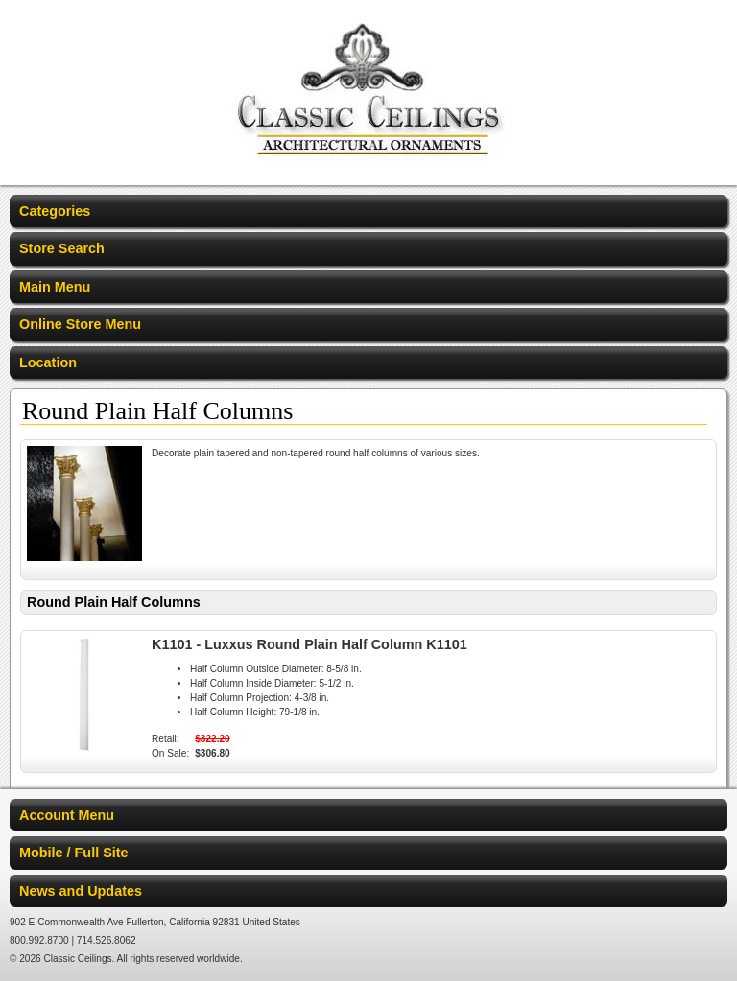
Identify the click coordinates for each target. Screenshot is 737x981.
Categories (54, 211)
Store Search (62, 248)
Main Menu (54, 286)
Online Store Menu (80, 324)
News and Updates (80, 891)
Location (48, 362)
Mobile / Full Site (74, 852)
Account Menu (66, 815)
